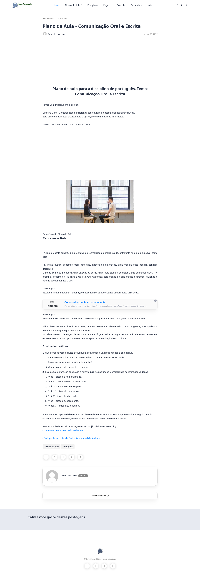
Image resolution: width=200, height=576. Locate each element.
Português (62, 18)
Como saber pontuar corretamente (84, 302)
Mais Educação (109, 559)
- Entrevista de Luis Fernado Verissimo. (63, 430)
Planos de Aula (52, 446)
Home (56, 5)
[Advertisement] (100, 61)
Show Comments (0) (99, 496)
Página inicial (48, 18)
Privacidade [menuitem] (136, 5)
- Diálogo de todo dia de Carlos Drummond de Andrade (71, 438)
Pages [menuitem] (106, 5)
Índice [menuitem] (151, 5)
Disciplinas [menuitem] (92, 5)
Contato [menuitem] (121, 5)
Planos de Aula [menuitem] (72, 5)
